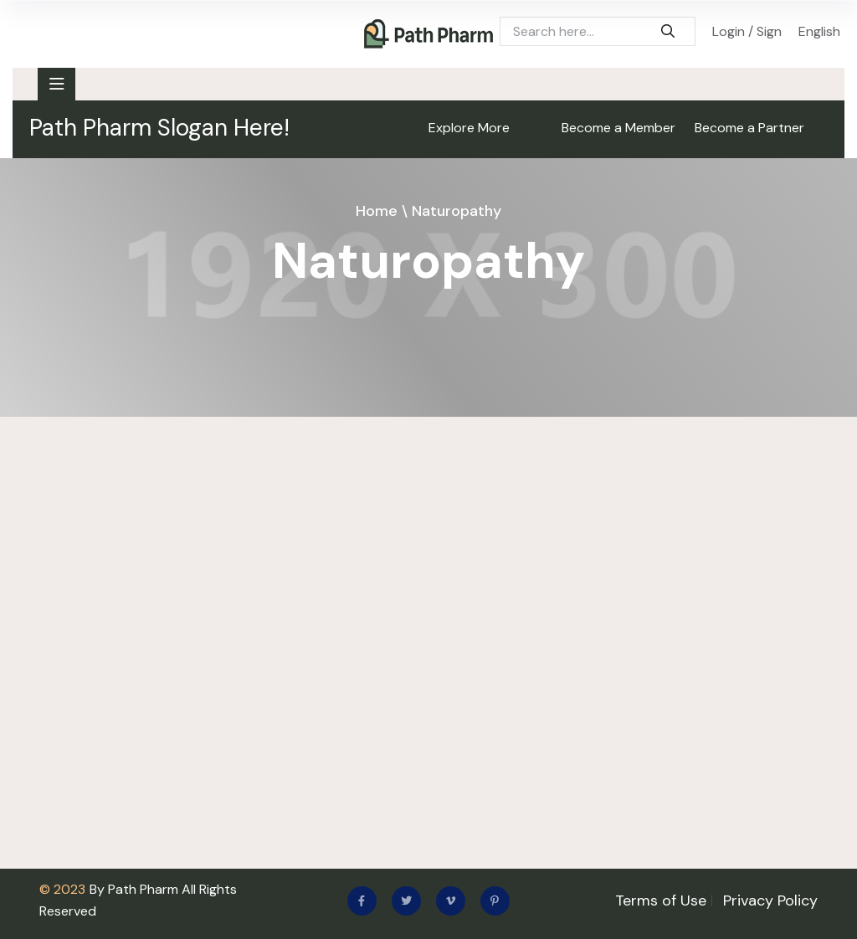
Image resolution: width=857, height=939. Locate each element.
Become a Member (618, 127)
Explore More (469, 127)
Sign (769, 31)
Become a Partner (749, 127)
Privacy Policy (770, 900)
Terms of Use (660, 900)
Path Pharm (143, 889)
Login (728, 31)
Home (377, 211)
